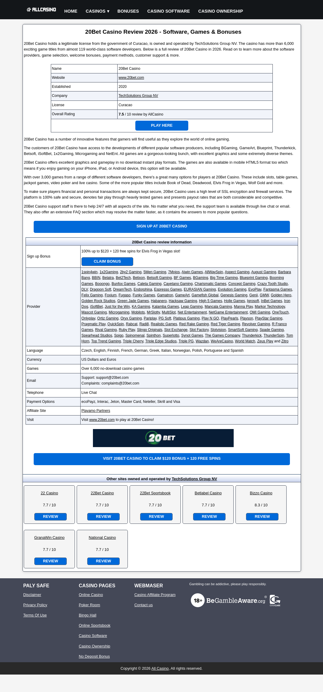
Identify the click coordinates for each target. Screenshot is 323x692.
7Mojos (174, 272)
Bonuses (128, 11)
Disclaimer (32, 594)
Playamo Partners (96, 411)
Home (70, 11)
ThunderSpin (273, 335)
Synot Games (192, 335)
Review (50, 516)
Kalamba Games (165, 306)
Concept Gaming (241, 284)
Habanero (159, 301)
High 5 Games (210, 301)
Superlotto (171, 335)
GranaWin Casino (49, 537)
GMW (264, 295)
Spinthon (153, 335)
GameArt (182, 295)
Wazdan (202, 341)
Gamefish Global (205, 295)
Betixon (139, 278)
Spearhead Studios (97, 335)
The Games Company (222, 335)
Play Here (162, 125)
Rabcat (131, 324)
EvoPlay (254, 289)
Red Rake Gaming (194, 324)
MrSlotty (153, 312)
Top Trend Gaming (106, 341)
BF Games (182, 278)
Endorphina (143, 289)
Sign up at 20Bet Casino (162, 226)
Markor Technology (270, 306)
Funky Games (144, 295)
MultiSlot (169, 312)
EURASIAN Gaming (200, 289)
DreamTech (122, 289)
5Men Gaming (154, 272)
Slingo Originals (149, 330)
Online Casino (91, 594)
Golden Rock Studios (98, 301)
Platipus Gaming (186, 318)
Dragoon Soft (100, 289)
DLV (85, 289)
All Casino (160, 668)
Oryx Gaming (131, 318)
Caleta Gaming (149, 284)
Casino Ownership (220, 11)
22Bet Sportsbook (155, 493)
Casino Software (168, 11)
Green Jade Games (133, 301)
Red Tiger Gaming (225, 324)
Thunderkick (252, 335)
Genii (253, 295)
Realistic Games (164, 324)
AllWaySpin (214, 272)
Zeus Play (265, 341)
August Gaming (263, 272)
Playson (246, 318)
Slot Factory (198, 330)
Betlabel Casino (208, 493)
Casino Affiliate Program (155, 594)
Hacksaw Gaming (183, 301)
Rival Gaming (106, 330)
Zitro (284, 341)
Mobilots (138, 312)
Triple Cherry (133, 341)
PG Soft (164, 318)
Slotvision (218, 330)
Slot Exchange (175, 330)
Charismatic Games (210, 284)
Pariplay (150, 318)
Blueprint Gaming (254, 278)
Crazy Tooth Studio (272, 284)
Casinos (96, 11)
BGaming (200, 278)
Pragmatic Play (94, 324)
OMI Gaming (260, 312)
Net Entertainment (192, 312)
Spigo (119, 335)
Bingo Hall (87, 615)
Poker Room (89, 605)
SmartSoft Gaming (243, 330)
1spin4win (89, 272)
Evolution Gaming (232, 289)
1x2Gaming (109, 272)
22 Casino (49, 493)
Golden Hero (281, 295)
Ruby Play (127, 330)
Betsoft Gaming (159, 278)
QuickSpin (115, 324)
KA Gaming (141, 306)
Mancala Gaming (218, 306)
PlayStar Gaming (268, 318)
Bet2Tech (123, 278)
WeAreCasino (222, 341)
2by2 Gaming (130, 272)
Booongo (102, 284)
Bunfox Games (123, 284)
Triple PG (186, 341)
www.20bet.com (131, 78)
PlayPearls (229, 318)
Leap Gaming (192, 306)
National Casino (102, 537)
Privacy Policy (35, 605)
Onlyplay (88, 318)
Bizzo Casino (261, 493)
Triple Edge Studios (161, 341)
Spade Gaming (272, 330)
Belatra (108, 278)
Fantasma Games (277, 289)
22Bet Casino (102, 493)
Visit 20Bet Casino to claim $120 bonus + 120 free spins (161, 458)
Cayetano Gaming (178, 284)
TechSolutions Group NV (138, 96)
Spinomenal (134, 335)
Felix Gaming (92, 295)
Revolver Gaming (256, 324)
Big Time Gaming (224, 278)
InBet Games (271, 301)
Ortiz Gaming (107, 318)
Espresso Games (168, 289)
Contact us (143, 605)
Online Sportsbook (94, 625)
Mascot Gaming (94, 312)
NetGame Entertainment (228, 312)
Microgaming (119, 312)
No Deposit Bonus (94, 656)
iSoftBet (96, 306)
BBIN (96, 278)
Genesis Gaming (233, 295)
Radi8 (144, 324)
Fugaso (124, 295)
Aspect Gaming (237, 272)
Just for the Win (117, 306)
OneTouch (280, 312)
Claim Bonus (107, 261)
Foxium (110, 295)
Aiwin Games (192, 272)
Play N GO (210, 318)
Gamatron (165, 295)
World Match (245, 341)
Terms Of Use (35, 615)
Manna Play (243, 306)
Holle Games (234, 301)
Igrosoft (253, 301)
